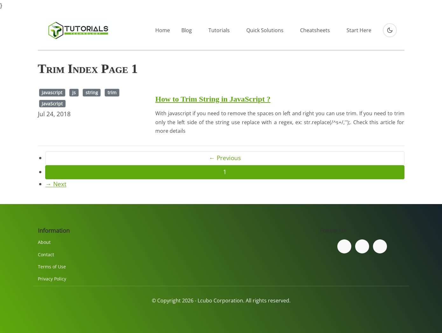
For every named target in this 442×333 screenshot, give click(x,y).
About (44, 242)
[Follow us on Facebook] (344, 246)
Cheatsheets (315, 30)
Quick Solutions (265, 30)
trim (112, 92)
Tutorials (219, 30)
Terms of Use (52, 267)
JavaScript (52, 104)
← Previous (225, 158)
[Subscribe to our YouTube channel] (380, 246)
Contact (46, 255)
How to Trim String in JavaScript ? (212, 99)
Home (162, 30)
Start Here (359, 30)
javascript (52, 92)
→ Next (56, 184)
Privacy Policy (52, 279)
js (74, 92)
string (92, 92)
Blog (186, 30)
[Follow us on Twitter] (362, 246)
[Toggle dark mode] (390, 30)
